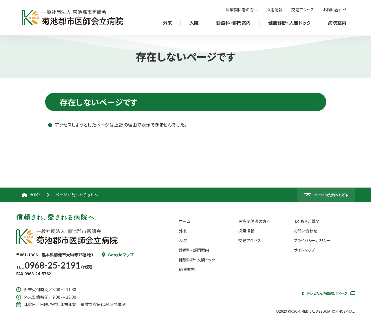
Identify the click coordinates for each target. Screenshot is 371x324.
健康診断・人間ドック (197, 259)
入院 (183, 240)
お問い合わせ (334, 9)
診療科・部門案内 (194, 250)
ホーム (184, 221)
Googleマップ (121, 255)
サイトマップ (304, 250)
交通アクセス (302, 9)
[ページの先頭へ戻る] (326, 195)
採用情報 (274, 9)
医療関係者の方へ (242, 9)
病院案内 (187, 269)
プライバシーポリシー (312, 240)
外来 (183, 231)
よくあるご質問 (306, 221)
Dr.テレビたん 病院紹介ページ (328, 293)
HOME (35, 194)
